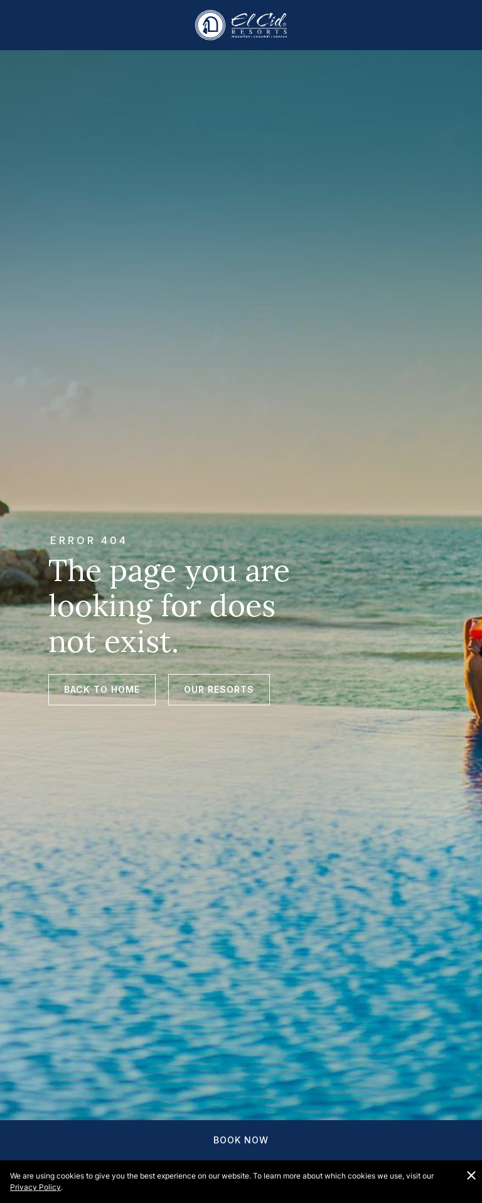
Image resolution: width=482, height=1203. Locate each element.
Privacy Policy (35, 1187)
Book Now (241, 1140)
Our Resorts (219, 689)
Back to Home (102, 689)
